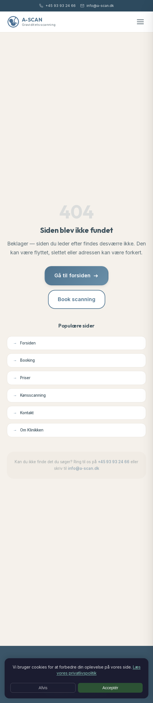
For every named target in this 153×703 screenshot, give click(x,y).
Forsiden (24, 343)
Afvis (43, 687)
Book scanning (76, 299)
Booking (24, 360)
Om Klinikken (28, 430)
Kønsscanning (29, 395)
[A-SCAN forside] (31, 22)
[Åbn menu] (140, 22)
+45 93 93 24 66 (113, 464)
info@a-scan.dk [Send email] (97, 5)
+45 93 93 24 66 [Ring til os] (57, 5)
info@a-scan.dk (83, 470)
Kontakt (23, 413)
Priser (21, 378)
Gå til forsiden (76, 275)
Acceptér (110, 687)
